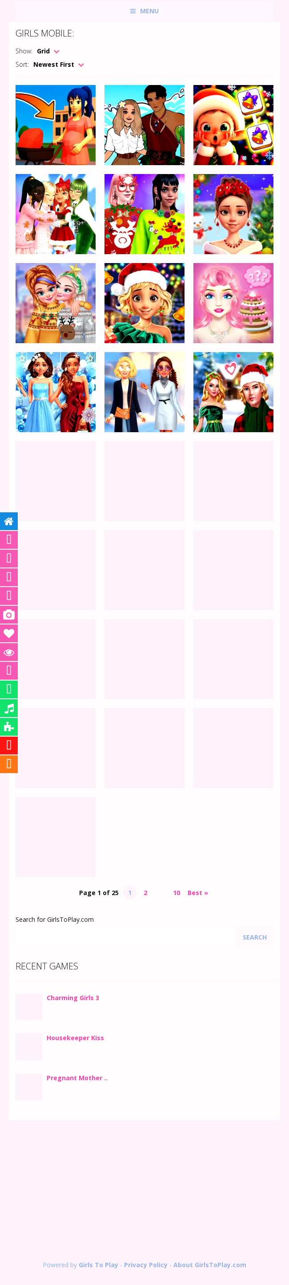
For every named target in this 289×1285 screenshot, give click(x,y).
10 (176, 892)
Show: (24, 51)
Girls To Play (98, 1265)
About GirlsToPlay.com (209, 1265)
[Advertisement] (144, 1191)
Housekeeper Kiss (75, 1038)
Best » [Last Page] (198, 892)
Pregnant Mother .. (77, 1078)
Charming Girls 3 (73, 997)
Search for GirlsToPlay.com (55, 919)
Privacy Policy (146, 1265)
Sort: (22, 64)
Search (255, 937)
